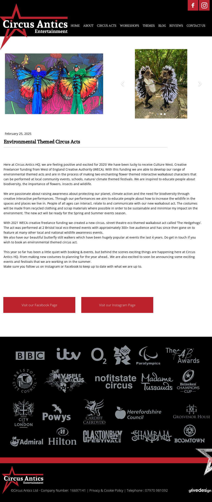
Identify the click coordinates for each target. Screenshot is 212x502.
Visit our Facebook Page (39, 305)
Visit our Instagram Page (117, 305)
